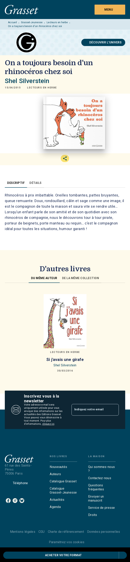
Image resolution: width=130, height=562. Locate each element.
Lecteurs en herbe (57, 22)
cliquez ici (48, 424)
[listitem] (8, 500)
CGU (41, 532)
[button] (103, 42)
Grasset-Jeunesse (32, 22)
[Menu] (110, 10)
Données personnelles (103, 532)
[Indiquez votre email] (90, 410)
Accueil (12, 22)
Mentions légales (22, 532)
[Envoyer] (114, 410)
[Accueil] (21, 9)
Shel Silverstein (27, 81)
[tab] (16, 183)
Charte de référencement (66, 532)
